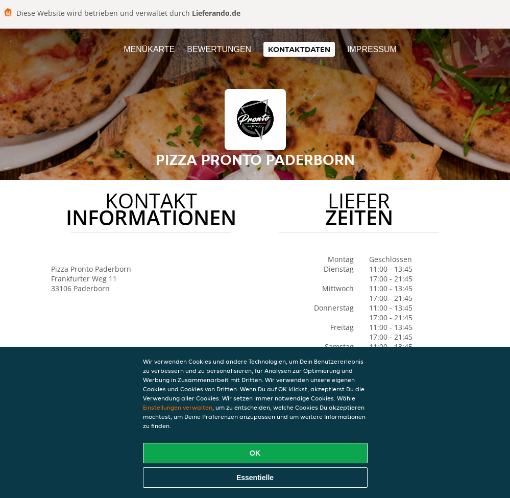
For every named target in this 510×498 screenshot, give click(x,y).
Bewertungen (219, 49)
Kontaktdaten (299, 49)
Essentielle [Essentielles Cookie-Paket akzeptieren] (255, 477)
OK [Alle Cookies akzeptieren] (255, 453)
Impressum (372, 49)
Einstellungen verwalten (177, 407)
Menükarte (149, 49)
